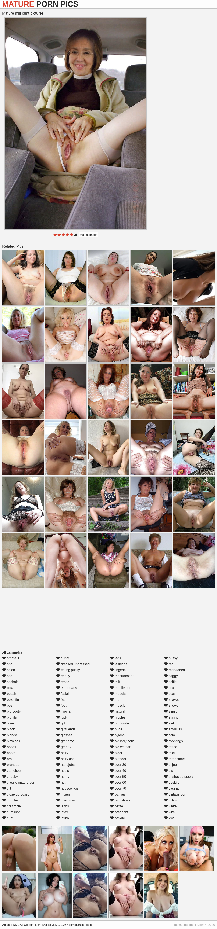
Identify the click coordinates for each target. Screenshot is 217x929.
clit (6, 788)
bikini (8, 723)
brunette (10, 765)
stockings (173, 741)
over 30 (118, 765)
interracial (66, 800)
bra (7, 759)
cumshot (11, 812)
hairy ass (65, 759)
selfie (170, 682)
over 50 (118, 776)
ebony (63, 676)
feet (61, 705)
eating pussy (68, 670)
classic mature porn (19, 782)
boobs (9, 747)
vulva (170, 800)
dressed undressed (73, 664)
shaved (172, 699)
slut (169, 723)
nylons (117, 735)
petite (116, 806)
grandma (65, 741)
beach (9, 693)
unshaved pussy (178, 776)
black (8, 729)
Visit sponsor (88, 234)
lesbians (118, 664)
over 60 (118, 782)
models (118, 693)
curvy (62, 658)
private (117, 818)
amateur (10, 658)
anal (7, 664)
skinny (171, 717)
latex (62, 812)
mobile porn (121, 688)
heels (62, 770)
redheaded (174, 670)
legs (115, 658)
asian (8, 670)
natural (117, 711)
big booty (11, 711)
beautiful (11, 699)
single (171, 711)
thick (170, 753)
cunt (7, 818)
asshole (10, 682)
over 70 (118, 788)
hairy (62, 753)
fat (60, 699)
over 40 (118, 770)
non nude (119, 723)
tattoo (170, 747)
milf (115, 682)
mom (116, 699)
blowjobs (11, 741)
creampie (11, 806)
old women (120, 747)
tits (168, 770)
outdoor (118, 759)
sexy (170, 693)
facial (62, 693)
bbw (7, 688)
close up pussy (15, 794)
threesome (174, 759)
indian (63, 794)
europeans (66, 688)
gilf (60, 723)
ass (7, 676)
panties (118, 794)
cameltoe (11, 770)
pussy (171, 658)
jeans (62, 806)
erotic (62, 682)
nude (116, 729)
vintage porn (176, 794)
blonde (9, 735)
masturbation (122, 676)
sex (169, 688)
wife (169, 812)
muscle (117, 705)
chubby (10, 776)
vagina (171, 788)
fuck (61, 717)
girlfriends (66, 729)
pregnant (119, 812)
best (7, 705)
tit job (170, 765)
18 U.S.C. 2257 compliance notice (70, 924)
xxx (169, 818)
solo (169, 735)
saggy (171, 676)
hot (61, 782)
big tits (9, 717)
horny (62, 776)
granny (63, 747)
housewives (67, 788)
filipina (63, 711)
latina (62, 818)
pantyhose (120, 800)
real (169, 664)
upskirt (171, 782)
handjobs (65, 765)
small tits (173, 729)
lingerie (118, 670)
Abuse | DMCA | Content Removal (24, 924)
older (116, 753)
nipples (117, 717)
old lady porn (122, 741)
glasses (64, 735)
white (170, 806)
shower (172, 705)
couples (10, 800)
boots (8, 753)
